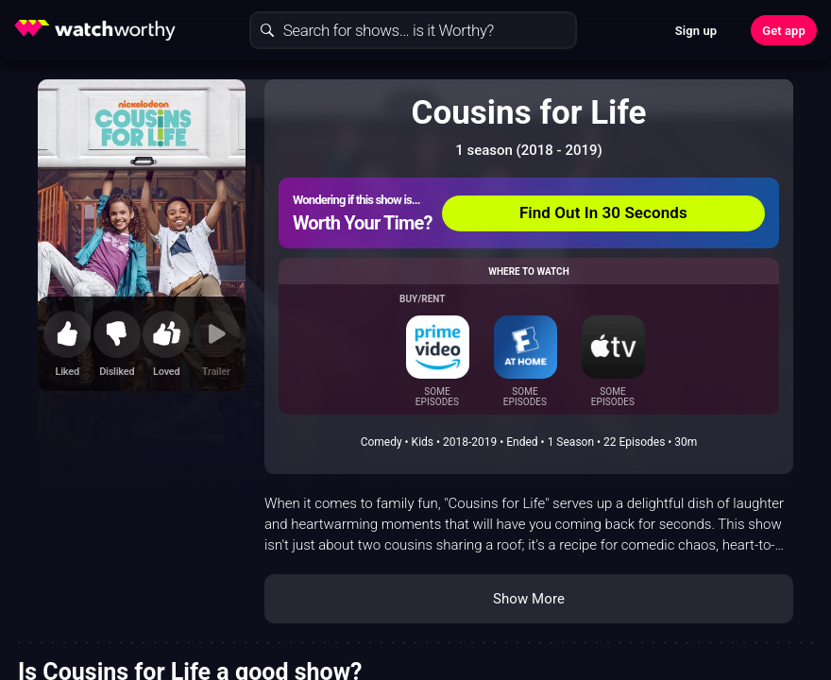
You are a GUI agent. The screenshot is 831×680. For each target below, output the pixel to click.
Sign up (696, 31)
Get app (784, 31)
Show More (529, 598)
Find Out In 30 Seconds (603, 212)
